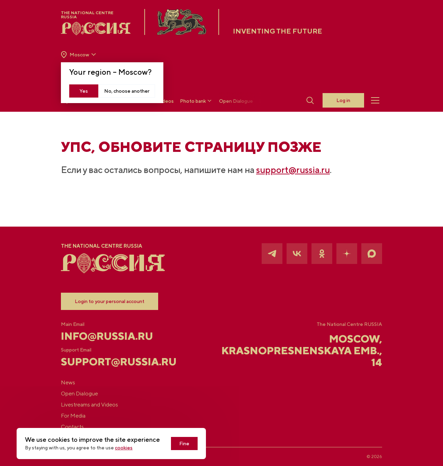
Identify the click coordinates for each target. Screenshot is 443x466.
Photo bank (196, 100)
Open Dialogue (236, 101)
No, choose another (127, 91)
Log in (343, 100)
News (68, 382)
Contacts (72, 426)
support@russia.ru (293, 169)
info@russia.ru (107, 336)
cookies (124, 447)
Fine (184, 443)
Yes (84, 91)
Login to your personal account (109, 301)
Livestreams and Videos (89, 404)
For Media (73, 415)
